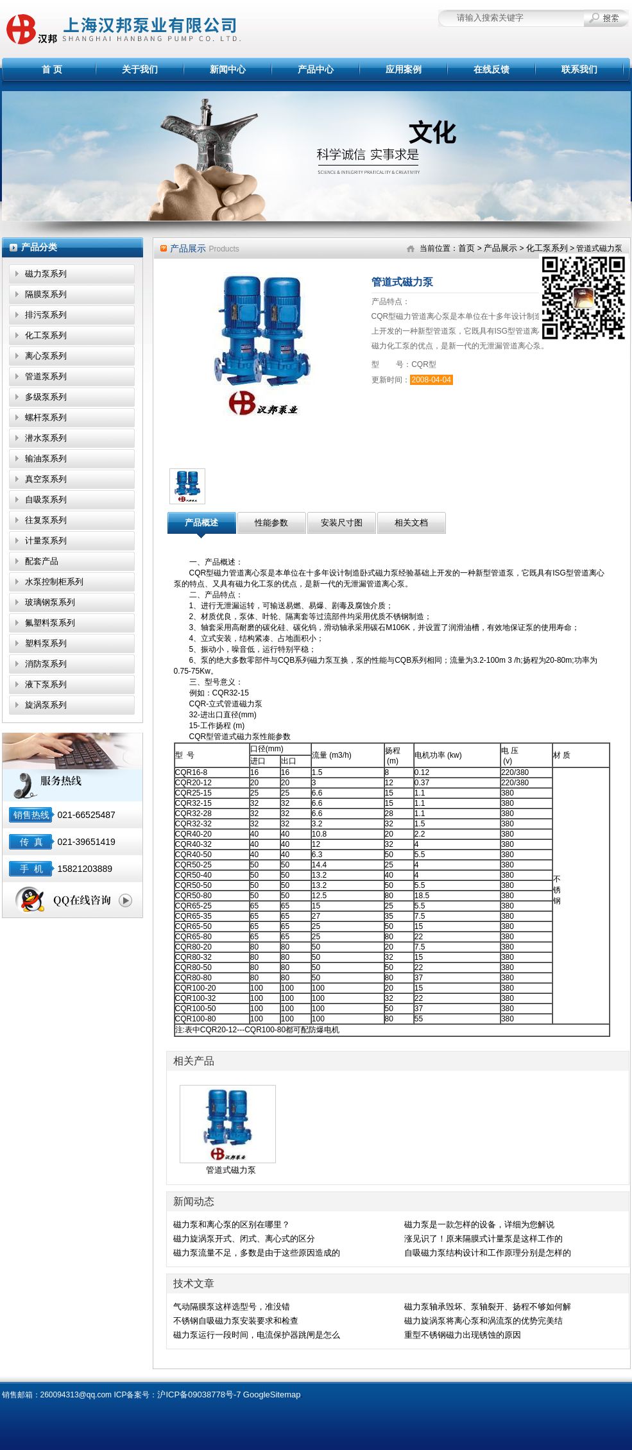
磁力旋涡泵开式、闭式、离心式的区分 (244, 1238)
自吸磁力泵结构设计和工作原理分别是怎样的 (487, 1253)
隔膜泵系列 (46, 294)
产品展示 (500, 248)
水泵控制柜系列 (54, 581)
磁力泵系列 (46, 273)
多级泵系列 (46, 397)
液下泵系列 (46, 684)
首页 (466, 248)
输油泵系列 (46, 458)
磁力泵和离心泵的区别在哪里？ (231, 1224)
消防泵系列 (46, 664)
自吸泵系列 (46, 499)
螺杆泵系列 (46, 417)
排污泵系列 (46, 315)
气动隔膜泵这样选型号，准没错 (231, 1306)
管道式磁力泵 (231, 1170)
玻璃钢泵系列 (50, 602)
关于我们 (140, 69)
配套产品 (41, 561)
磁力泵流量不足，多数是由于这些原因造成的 (256, 1253)
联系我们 (579, 69)
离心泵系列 (46, 356)
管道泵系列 (46, 376)
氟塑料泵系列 (50, 622)
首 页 (52, 69)
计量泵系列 (46, 540)
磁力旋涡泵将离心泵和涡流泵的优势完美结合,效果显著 (483, 1321)
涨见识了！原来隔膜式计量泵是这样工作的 (483, 1238)
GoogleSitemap (272, 1394)
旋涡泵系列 (46, 705)
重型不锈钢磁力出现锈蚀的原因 (462, 1335)
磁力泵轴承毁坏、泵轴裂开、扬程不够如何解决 (487, 1307)
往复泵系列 (46, 520)
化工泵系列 (46, 335)
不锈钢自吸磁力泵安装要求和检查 (235, 1321)
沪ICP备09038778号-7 (199, 1394)
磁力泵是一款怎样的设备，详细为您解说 (479, 1224)
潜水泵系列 (46, 438)
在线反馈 (491, 69)
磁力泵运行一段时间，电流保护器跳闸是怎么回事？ (256, 1336)
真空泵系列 (46, 479)
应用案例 (404, 69)
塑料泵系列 (46, 643)
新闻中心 (228, 69)
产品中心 (316, 69)
